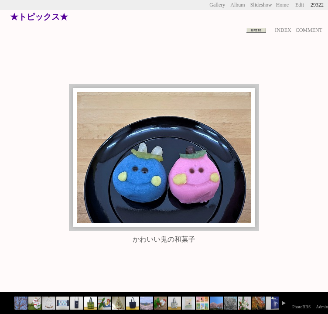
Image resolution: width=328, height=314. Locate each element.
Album (237, 5)
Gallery (217, 5)
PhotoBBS (301, 306)
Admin (322, 306)
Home (282, 5)
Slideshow (261, 5)
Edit (299, 5)
